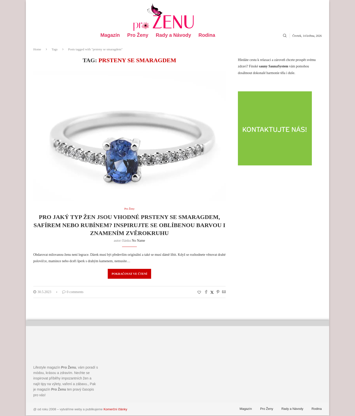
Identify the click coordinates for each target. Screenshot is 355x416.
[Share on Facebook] (206, 293)
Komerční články (115, 410)
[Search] (284, 36)
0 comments (73, 292)
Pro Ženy (266, 409)
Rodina (317, 409)
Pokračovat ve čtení (129, 274)
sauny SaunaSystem (273, 66)
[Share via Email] (224, 293)
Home (37, 49)
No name (138, 241)
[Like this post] (199, 293)
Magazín (246, 409)
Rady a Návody (292, 409)
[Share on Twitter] (212, 293)
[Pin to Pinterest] (218, 293)
